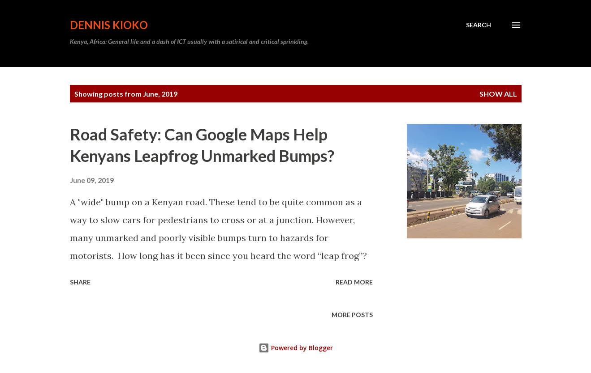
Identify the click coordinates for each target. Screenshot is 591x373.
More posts (352, 314)
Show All (498, 93)
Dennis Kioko (109, 24)
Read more (354, 282)
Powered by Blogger (296, 347)
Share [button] (80, 282)
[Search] (478, 25)
